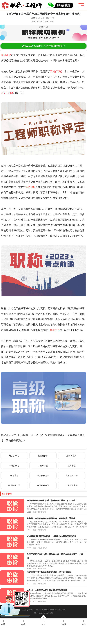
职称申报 (30, 187)
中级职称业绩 (43, 485)
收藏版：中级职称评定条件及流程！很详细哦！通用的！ (52, 518)
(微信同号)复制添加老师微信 (43, 46)
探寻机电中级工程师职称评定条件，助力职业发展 (49, 572)
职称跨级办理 (14, 485)
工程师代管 (43, 465)
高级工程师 (7, 93)
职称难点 (72, 465)
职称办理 (55, 330)
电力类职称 (14, 455)
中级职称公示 (43, 475)
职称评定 (6, 55)
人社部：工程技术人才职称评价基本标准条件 (47, 590)
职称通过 (14, 475)
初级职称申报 (72, 485)
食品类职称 (43, 455)
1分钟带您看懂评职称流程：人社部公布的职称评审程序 (51, 536)
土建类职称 (14, 465)
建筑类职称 (71, 455)
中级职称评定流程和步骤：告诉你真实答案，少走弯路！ (52, 500)
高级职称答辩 (72, 475)
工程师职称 (56, 71)
